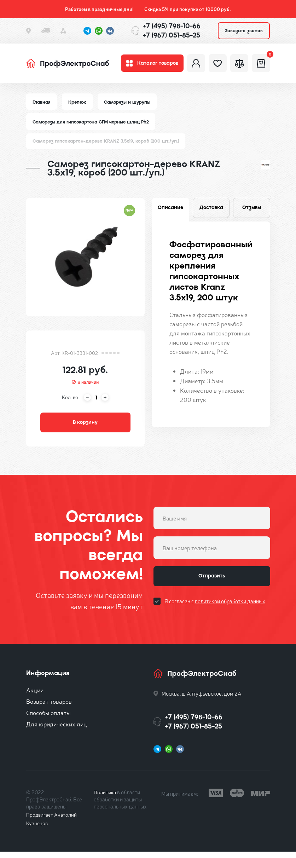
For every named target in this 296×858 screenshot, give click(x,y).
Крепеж (78, 105)
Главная (42, 105)
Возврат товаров (49, 707)
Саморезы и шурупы (129, 105)
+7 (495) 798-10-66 (172, 26)
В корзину (85, 427)
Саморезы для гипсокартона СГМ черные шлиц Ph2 (93, 125)
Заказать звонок (244, 30)
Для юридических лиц (56, 730)
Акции (34, 696)
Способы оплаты (48, 719)
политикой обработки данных (230, 610)
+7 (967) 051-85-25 (171, 35)
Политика (105, 798)
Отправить (212, 584)
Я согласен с (214, 610)
